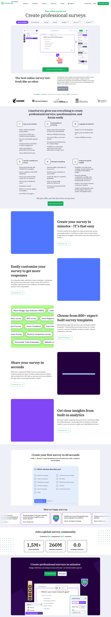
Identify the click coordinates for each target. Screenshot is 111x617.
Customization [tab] (35, 22)
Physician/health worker (66, 482)
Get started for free (50, 573)
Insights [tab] (65, 22)
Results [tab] (55, 22)
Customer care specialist (66, 475)
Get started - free (103, 3)
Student (61, 485)
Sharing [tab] (46, 22)
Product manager (42, 485)
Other (39, 492)
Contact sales (87, 3)
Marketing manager (43, 482)
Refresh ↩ (50, 501)
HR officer (62, 479)
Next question (40, 501)
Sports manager (42, 489)
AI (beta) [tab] (89, 22)
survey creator (23, 131)
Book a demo (62, 88)
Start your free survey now (55, 203)
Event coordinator (42, 479)
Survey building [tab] (22, 22)
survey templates (30, 136)
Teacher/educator (64, 489)
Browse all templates (64, 337)
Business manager (42, 475)
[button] (26, 3)
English (71, 3)
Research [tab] (77, 22)
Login (94, 3)
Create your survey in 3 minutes (55, 69)
